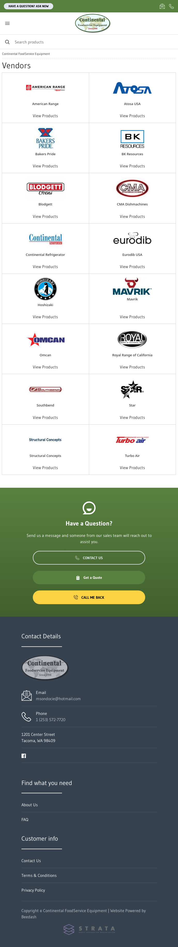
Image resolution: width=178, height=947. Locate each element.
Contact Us (89, 558)
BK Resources (132, 154)
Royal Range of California (132, 355)
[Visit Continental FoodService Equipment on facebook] (23, 755)
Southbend (45, 405)
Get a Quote (89, 577)
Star (132, 405)
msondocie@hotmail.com (58, 698)
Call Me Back (89, 597)
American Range (45, 103)
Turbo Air (132, 455)
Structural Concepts (45, 455)
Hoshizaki (45, 304)
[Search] (89, 42)
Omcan (45, 355)
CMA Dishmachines (132, 204)
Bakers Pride (45, 154)
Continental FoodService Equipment (26, 54)
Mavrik (132, 299)
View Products (45, 115)
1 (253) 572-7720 (50, 719)
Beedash (28, 916)
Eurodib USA (132, 254)
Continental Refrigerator (45, 254)
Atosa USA (132, 103)
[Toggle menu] (7, 23)
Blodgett (45, 204)
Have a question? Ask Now (29, 6)
